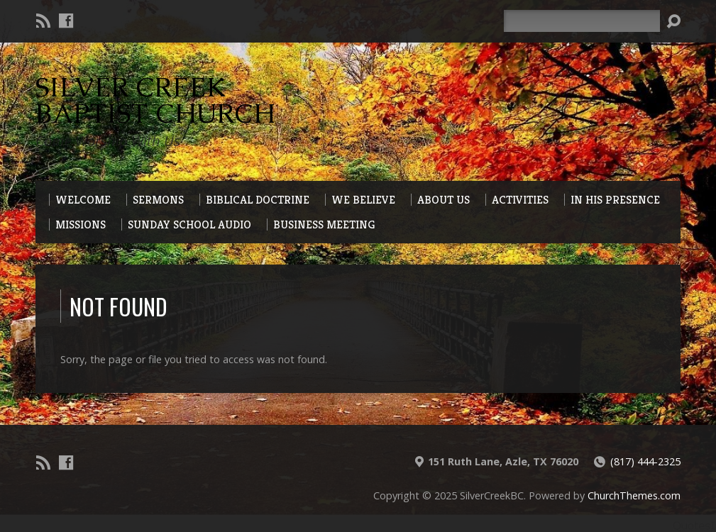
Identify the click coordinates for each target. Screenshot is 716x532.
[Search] (582, 21)
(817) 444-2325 (645, 461)
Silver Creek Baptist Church (155, 100)
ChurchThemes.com (634, 495)
